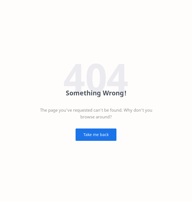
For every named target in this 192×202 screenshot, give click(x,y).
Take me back (96, 134)
